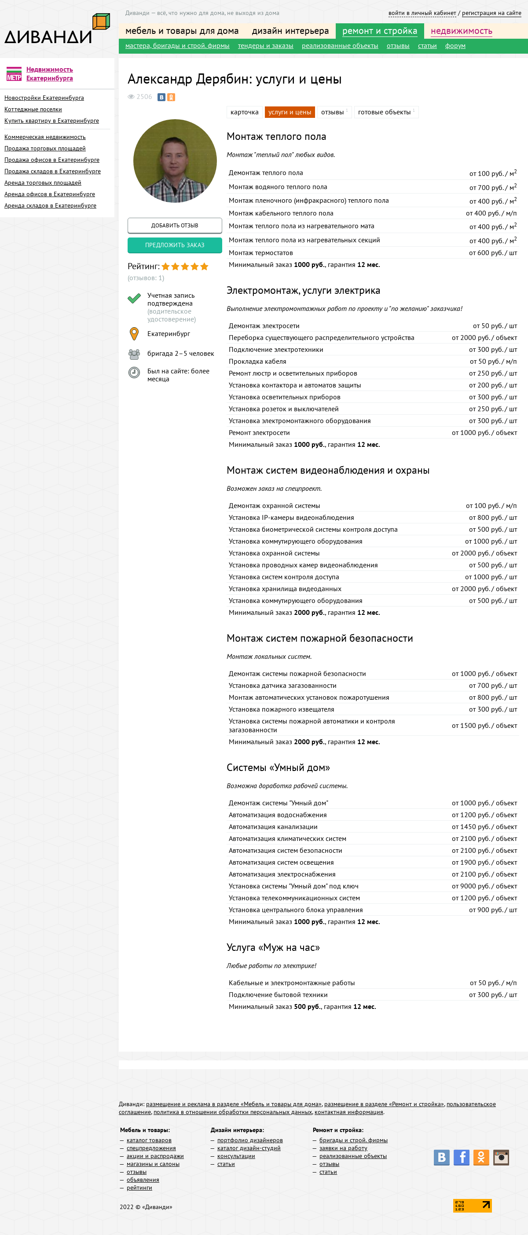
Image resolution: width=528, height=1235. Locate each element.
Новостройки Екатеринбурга (44, 98)
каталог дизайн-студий (249, 1148)
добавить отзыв (174, 225)
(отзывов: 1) (146, 277)
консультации (236, 1156)
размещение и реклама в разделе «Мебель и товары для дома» (234, 1104)
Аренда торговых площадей (42, 182)
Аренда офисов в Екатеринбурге (49, 194)
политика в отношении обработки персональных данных (233, 1112)
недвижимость (461, 30)
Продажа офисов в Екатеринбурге (51, 160)
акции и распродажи (155, 1156)
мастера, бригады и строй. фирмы (177, 45)
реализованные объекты (340, 45)
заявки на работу (343, 1148)
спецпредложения (151, 1148)
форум (455, 45)
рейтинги (139, 1187)
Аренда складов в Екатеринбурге (50, 205)
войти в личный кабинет (422, 13)
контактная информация (349, 1112)
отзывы (398, 45)
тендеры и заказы (265, 45)
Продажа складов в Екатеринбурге (52, 171)
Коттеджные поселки (33, 109)
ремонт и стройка (380, 30)
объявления (143, 1180)
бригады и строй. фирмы (353, 1140)
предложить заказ (175, 245)
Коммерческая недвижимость (45, 137)
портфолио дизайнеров (250, 1140)
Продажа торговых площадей (45, 148)
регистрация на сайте (491, 13)
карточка (245, 111)
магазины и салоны (153, 1164)
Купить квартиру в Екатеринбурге (51, 120)
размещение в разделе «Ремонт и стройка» (384, 1104)
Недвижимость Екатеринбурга (49, 73)
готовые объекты (384, 111)
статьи (427, 45)
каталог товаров (149, 1140)
